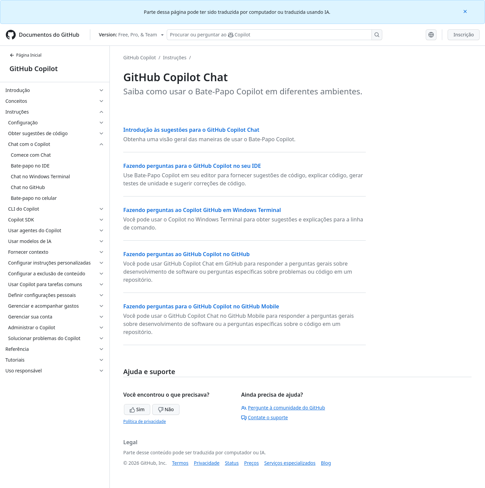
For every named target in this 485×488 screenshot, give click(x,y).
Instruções (174, 57)
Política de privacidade (144, 421)
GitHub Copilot (33, 68)
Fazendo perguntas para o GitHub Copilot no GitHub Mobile (201, 306)
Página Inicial (25, 55)
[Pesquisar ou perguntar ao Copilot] (274, 34)
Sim (137, 409)
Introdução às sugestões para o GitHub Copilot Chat (191, 129)
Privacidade (207, 463)
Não (166, 409)
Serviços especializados (289, 463)
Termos (180, 463)
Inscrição (463, 34)
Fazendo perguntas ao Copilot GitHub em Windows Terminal (202, 210)
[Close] (465, 11)
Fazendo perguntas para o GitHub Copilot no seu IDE (192, 166)
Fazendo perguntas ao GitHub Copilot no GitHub (186, 254)
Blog (326, 463)
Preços (251, 463)
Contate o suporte (264, 417)
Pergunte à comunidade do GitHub (283, 407)
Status (232, 463)
